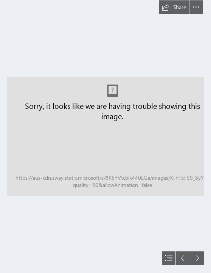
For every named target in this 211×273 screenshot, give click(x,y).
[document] (105, 136)
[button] (174, 7)
